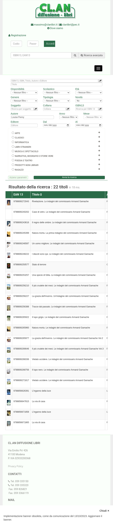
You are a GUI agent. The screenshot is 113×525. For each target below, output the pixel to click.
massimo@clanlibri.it (44, 24)
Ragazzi (19, 170)
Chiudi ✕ (104, 510)
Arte (17, 133)
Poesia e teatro (23, 160)
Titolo (37, 194)
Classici (19, 137)
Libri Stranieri (23, 147)
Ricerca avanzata (92, 55)
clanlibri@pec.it (69, 24)
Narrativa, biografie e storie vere (34, 156)
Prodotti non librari (27, 165)
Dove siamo (55, 28)
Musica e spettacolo (26, 151)
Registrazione (17, 35)
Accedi (50, 43)
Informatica (22, 142)
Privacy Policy (15, 466)
